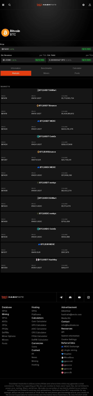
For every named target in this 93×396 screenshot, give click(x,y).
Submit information (70, 336)
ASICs (4, 321)
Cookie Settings (69, 339)
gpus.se (66, 369)
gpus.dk (66, 372)
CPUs (4, 325)
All (33, 354)
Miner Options (9, 336)
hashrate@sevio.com (71, 314)
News (34, 357)
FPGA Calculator (39, 336)
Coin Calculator (39, 321)
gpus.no (66, 365)
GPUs (4, 311)
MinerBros (67, 357)
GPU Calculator (39, 325)
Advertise (66, 311)
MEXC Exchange (70, 346)
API (62, 332)
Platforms (36, 314)
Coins (34, 347)
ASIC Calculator (39, 329)
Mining (35, 361)
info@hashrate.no (70, 325)
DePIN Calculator (40, 340)
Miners (5, 340)
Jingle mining (69, 350)
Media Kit (66, 318)
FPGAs (5, 329)
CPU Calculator (39, 332)
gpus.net (67, 361)
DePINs (5, 332)
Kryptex (66, 354)
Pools (4, 343)
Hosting (35, 365)
